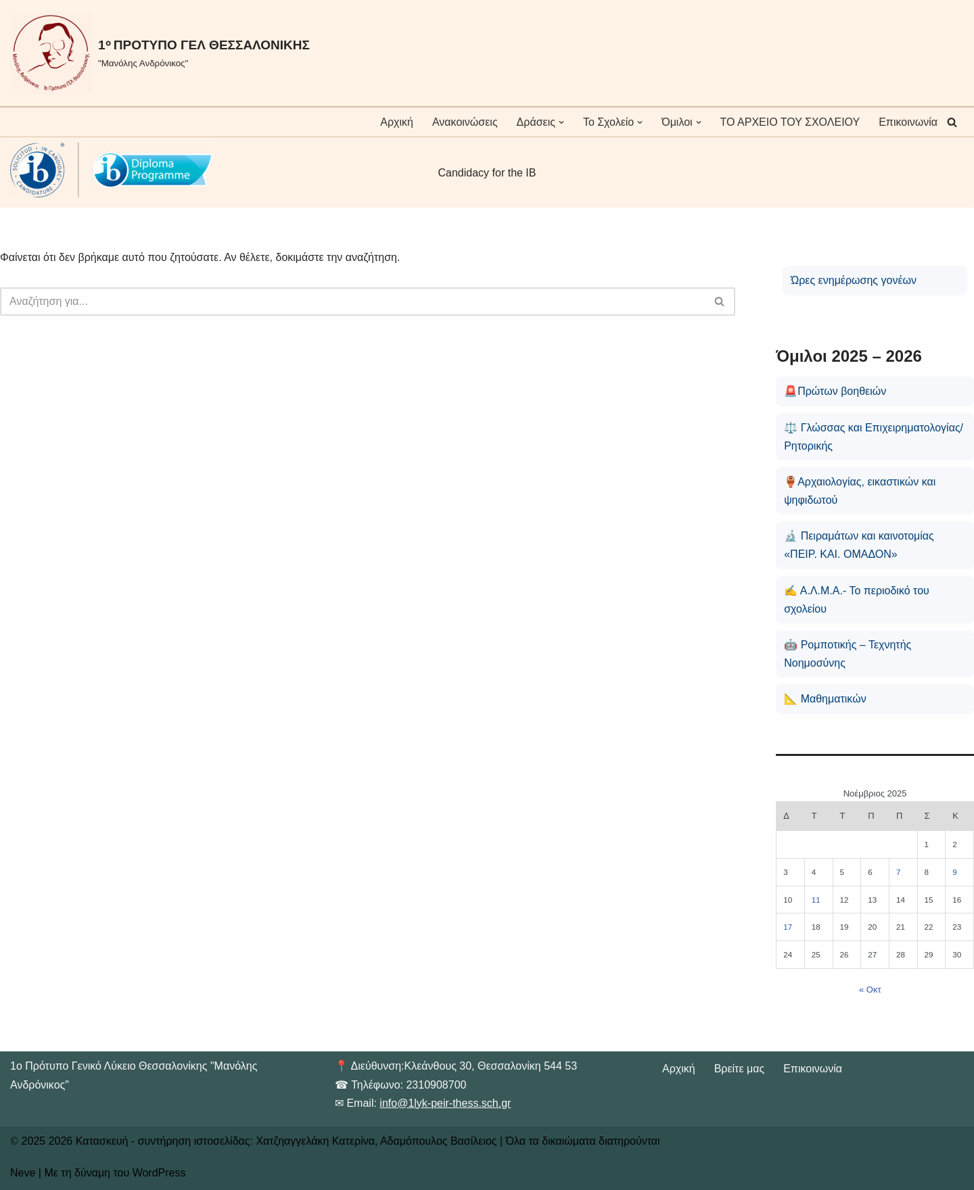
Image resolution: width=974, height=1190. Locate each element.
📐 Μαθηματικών (825, 699)
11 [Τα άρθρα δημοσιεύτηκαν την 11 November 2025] (816, 899)
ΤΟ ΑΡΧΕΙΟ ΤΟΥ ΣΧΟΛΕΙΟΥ (790, 122)
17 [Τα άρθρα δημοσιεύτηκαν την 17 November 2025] (787, 926)
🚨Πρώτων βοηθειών (835, 391)
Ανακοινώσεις (465, 122)
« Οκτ (870, 989)
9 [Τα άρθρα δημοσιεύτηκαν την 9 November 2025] (954, 871)
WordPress (159, 1173)
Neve (22, 1173)
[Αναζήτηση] (952, 122)
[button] (561, 121)
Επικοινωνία (908, 122)
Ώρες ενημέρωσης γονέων (854, 280)
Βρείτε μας (739, 1068)
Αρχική (396, 122)
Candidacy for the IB (487, 172)
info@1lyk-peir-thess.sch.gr (445, 1103)
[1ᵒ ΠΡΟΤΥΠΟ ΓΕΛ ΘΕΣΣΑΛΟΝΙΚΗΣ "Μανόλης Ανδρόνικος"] (160, 53)
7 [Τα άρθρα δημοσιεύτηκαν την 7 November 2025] (898, 871)
